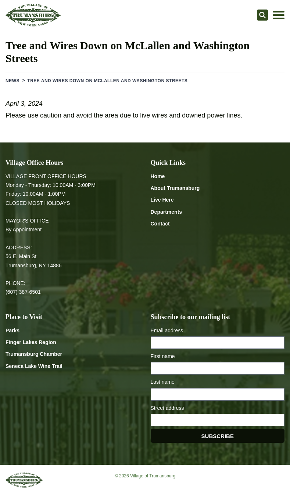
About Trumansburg (175, 188)
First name (163, 356)
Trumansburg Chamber (34, 354)
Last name (163, 382)
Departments (166, 212)
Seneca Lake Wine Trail (34, 366)
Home (158, 176)
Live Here (162, 200)
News (12, 80)
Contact (160, 224)
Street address (167, 408)
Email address (167, 330)
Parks (12, 330)
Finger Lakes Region (31, 342)
